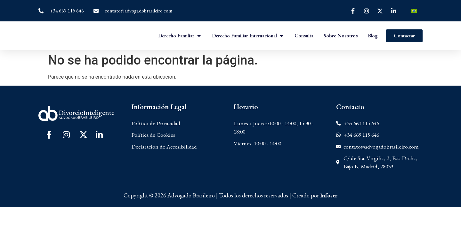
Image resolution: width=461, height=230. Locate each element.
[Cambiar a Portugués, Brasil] (414, 10)
